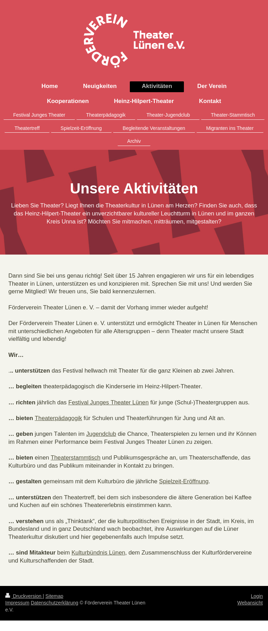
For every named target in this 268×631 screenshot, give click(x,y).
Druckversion (24, 596)
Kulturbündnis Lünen (98, 552)
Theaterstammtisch (75, 457)
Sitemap (54, 596)
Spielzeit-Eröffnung (184, 481)
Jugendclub (101, 434)
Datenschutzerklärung (54, 603)
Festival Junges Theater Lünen (108, 402)
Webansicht (250, 603)
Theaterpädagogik (58, 418)
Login (257, 596)
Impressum (17, 603)
